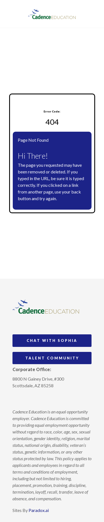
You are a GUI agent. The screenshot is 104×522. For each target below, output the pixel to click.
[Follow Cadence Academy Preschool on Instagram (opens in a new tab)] (16, 398)
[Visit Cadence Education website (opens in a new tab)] (52, 14)
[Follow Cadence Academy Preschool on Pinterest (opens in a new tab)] (27, 398)
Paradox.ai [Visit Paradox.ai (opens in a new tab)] (39, 510)
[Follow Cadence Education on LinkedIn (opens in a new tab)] (37, 398)
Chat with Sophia (52, 340)
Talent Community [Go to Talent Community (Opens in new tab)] (52, 358)
